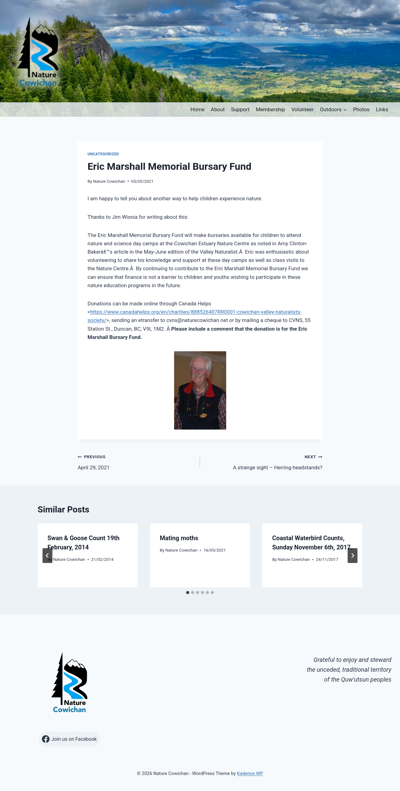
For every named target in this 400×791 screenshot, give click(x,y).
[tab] (187, 592)
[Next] (352, 555)
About (218, 109)
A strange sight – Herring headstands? (263, 461)
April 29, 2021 (136, 461)
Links (382, 109)
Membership (270, 109)
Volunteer (302, 109)
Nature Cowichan (109, 181)
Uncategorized (103, 154)
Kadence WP (250, 773)
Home (197, 109)
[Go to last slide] (47, 555)
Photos (361, 109)
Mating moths (179, 538)
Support (240, 109)
